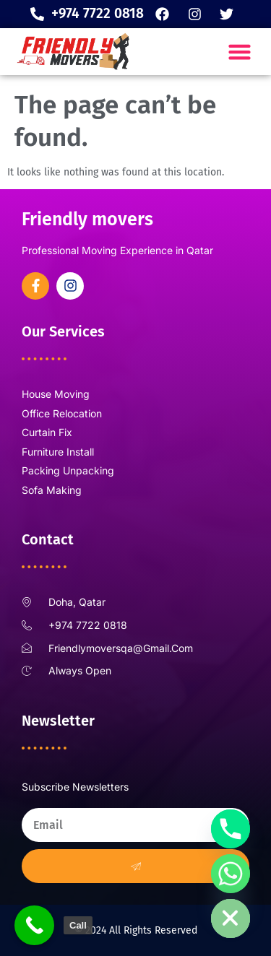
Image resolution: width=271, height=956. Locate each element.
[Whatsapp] (230, 873)
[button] (240, 52)
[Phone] (230, 828)
